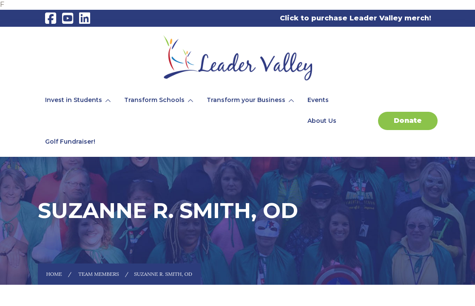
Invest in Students (73, 100)
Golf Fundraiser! (70, 141)
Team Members (98, 274)
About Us (321, 121)
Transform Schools (154, 100)
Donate (408, 120)
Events (318, 100)
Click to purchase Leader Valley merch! (355, 18)
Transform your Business (246, 100)
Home (54, 274)
